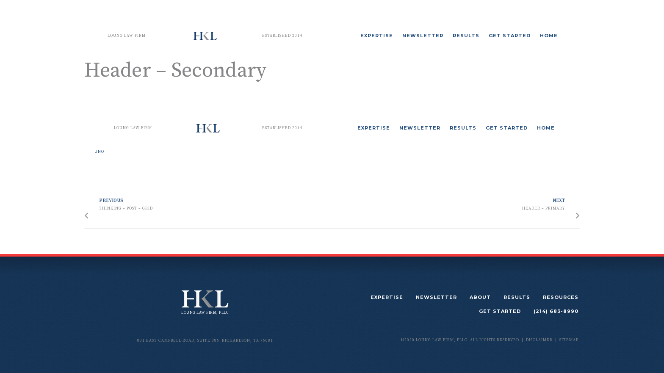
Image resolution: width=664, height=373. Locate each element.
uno (99, 151)
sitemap (568, 340)
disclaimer (539, 340)
